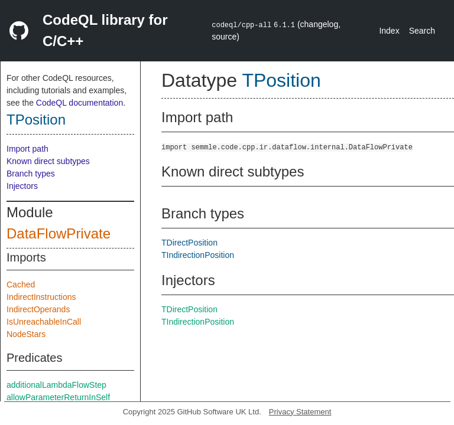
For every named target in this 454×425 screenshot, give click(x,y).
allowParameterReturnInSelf (58, 397)
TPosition (36, 120)
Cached (21, 284)
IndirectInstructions (41, 297)
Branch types (31, 173)
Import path (27, 148)
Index (389, 30)
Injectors (22, 186)
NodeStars (26, 334)
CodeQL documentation (79, 102)
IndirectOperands (38, 309)
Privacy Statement (300, 411)
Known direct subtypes (48, 161)
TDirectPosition (189, 242)
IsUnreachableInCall (44, 321)
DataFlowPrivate (59, 233)
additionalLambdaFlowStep (56, 385)
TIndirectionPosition (197, 255)
